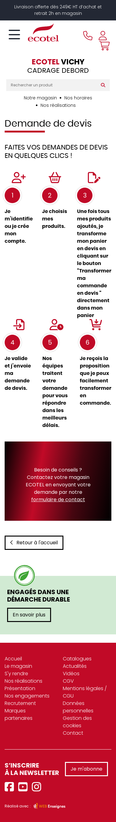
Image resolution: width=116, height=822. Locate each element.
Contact (73, 733)
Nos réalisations (58, 105)
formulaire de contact (58, 499)
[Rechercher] (104, 85)
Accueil (13, 658)
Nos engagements (27, 695)
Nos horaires (78, 98)
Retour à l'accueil (34, 542)
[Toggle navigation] (14, 35)
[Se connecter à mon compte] (103, 35)
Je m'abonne (86, 768)
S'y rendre (16, 673)
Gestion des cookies (77, 722)
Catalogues (77, 658)
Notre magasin (40, 98)
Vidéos (71, 673)
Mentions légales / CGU (85, 692)
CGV (68, 681)
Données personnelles (78, 707)
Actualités (75, 666)
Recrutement (20, 703)
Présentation (20, 688)
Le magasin (18, 666)
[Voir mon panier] (103, 45)
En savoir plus (29, 614)
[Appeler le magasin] (88, 35)
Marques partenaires (18, 714)
